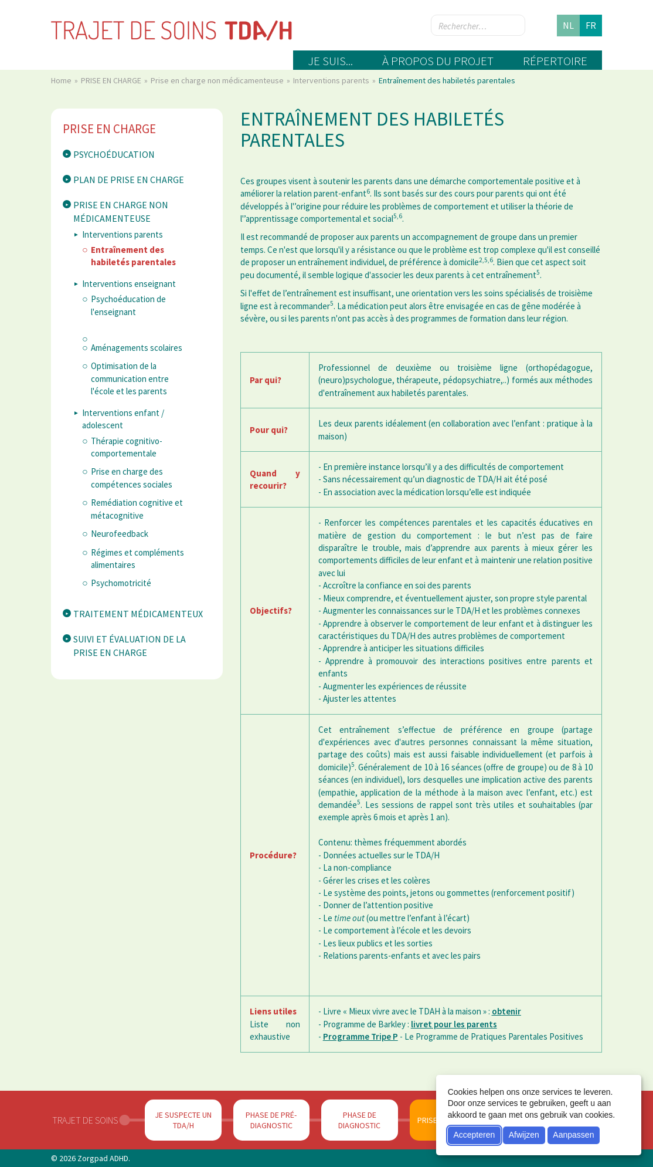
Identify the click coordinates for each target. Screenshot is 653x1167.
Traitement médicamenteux (138, 614)
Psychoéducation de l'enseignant (128, 305)
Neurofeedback (119, 533)
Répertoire (555, 61)
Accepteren (474, 1134)
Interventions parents (332, 80)
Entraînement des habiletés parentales (133, 256)
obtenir (506, 1011)
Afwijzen (524, 1134)
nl (568, 25)
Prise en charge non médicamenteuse (218, 80)
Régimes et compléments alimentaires (137, 558)
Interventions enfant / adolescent (123, 419)
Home (62, 80)
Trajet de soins (85, 1120)
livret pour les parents (454, 1024)
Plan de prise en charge (128, 179)
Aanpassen (573, 1134)
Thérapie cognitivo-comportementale (126, 447)
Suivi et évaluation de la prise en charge (129, 645)
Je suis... (330, 61)
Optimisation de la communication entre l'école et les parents (130, 378)
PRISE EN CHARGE (112, 80)
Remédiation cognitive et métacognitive (137, 508)
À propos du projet (438, 61)
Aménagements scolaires (136, 347)
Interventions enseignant (129, 283)
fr (591, 25)
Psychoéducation (114, 154)
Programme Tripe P (360, 1036)
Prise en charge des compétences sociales (131, 477)
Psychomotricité (121, 582)
